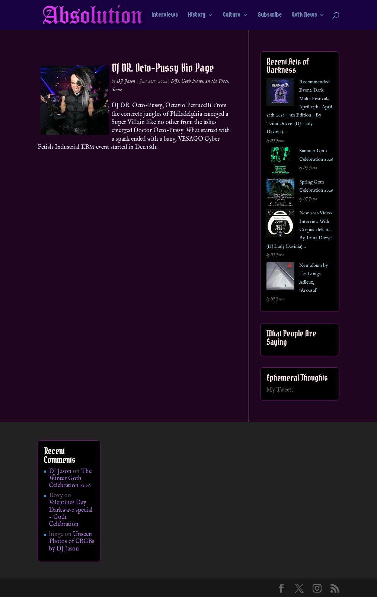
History (196, 15)
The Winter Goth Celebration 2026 (70, 478)
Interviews (164, 15)
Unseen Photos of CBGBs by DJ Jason (71, 541)
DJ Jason (125, 81)
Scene (117, 89)
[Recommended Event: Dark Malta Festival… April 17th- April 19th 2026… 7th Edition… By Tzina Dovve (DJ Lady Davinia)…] (280, 93)
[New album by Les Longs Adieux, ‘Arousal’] (280, 277)
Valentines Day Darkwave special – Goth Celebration (71, 513)
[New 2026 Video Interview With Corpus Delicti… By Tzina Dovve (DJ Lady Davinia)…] (280, 224)
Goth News (304, 15)
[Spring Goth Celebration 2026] (280, 193)
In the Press (216, 81)
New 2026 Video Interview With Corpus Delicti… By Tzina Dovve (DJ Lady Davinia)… (299, 230)
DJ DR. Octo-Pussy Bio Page (163, 68)
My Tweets (280, 390)
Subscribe (270, 15)
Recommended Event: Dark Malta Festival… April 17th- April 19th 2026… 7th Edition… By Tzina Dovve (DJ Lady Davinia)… (299, 107)
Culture (231, 15)
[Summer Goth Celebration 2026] (280, 162)
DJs (175, 81)
